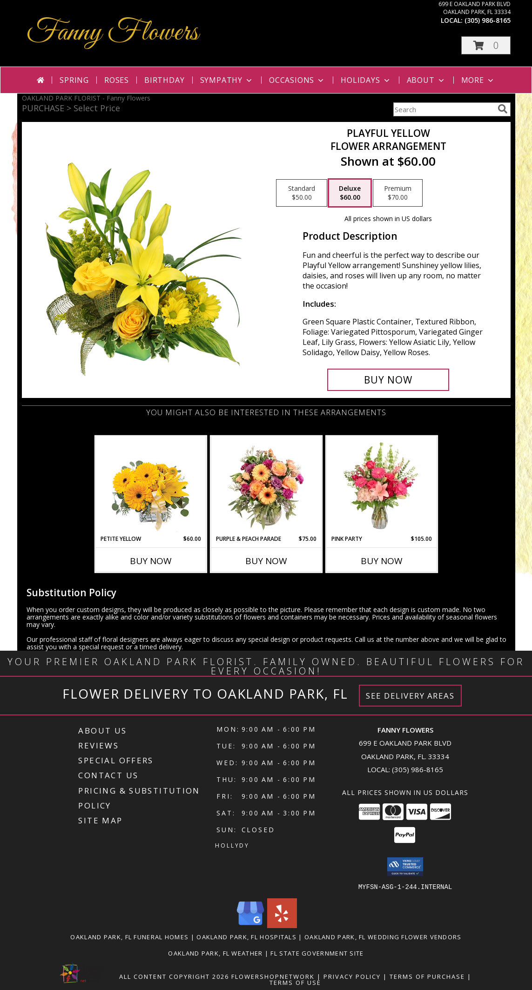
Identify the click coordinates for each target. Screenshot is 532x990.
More (478, 80)
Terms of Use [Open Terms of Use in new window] (295, 982)
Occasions (297, 80)
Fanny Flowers (112, 33)
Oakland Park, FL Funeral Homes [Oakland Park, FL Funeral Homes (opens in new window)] (129, 936)
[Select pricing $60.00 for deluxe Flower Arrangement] (349, 193)
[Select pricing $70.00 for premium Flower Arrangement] (397, 193)
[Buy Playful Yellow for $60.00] (388, 380)
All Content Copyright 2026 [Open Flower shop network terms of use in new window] (174, 976)
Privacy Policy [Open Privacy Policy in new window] (352, 976)
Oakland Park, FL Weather (215, 953)
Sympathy (227, 80)
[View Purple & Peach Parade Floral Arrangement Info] (266, 485)
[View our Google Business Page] (250, 925)
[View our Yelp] (282, 925)
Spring (74, 80)
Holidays (366, 80)
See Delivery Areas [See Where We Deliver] (410, 695)
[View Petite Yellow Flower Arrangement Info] (150, 485)
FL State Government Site (317, 953)
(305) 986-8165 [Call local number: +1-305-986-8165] (488, 20)
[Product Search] (443, 109)
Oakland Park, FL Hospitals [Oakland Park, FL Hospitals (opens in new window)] (246, 936)
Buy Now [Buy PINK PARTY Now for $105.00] (382, 561)
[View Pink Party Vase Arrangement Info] (381, 485)
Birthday (164, 80)
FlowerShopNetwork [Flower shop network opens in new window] (273, 976)
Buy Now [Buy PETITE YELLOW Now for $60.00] (151, 561)
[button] (486, 45)
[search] (502, 109)
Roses (116, 80)
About (426, 80)
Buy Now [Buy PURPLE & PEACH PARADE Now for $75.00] (266, 561)
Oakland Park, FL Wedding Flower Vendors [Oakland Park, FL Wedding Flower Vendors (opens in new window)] (383, 936)
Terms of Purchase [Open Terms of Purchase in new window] (427, 976)
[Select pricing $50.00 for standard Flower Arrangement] (301, 193)
